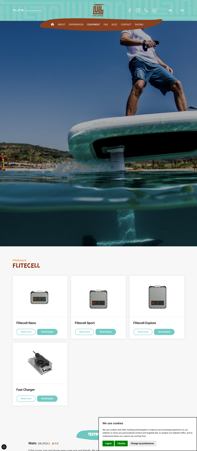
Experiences (76, 24)
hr (182, 10)
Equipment (93, 24)
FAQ (106, 24)
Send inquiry (47, 332)
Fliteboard (19, 260)
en (170, 10)
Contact (126, 24)
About (61, 24)
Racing (139, 24)
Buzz (114, 24)
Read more (26, 332)
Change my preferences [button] (142, 443)
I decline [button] (121, 443)
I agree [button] (108, 443)
